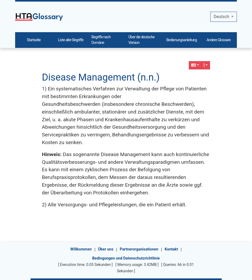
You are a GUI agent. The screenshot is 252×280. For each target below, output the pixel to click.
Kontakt (171, 249)
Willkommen (81, 249)
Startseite (34, 40)
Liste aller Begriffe (70, 40)
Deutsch (222, 16)
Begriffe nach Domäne (100, 40)
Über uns (105, 249)
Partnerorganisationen (139, 249)
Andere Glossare (219, 40)
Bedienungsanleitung (181, 40)
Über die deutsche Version (142, 40)
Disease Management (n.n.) (101, 77)
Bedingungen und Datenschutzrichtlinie (126, 258)
